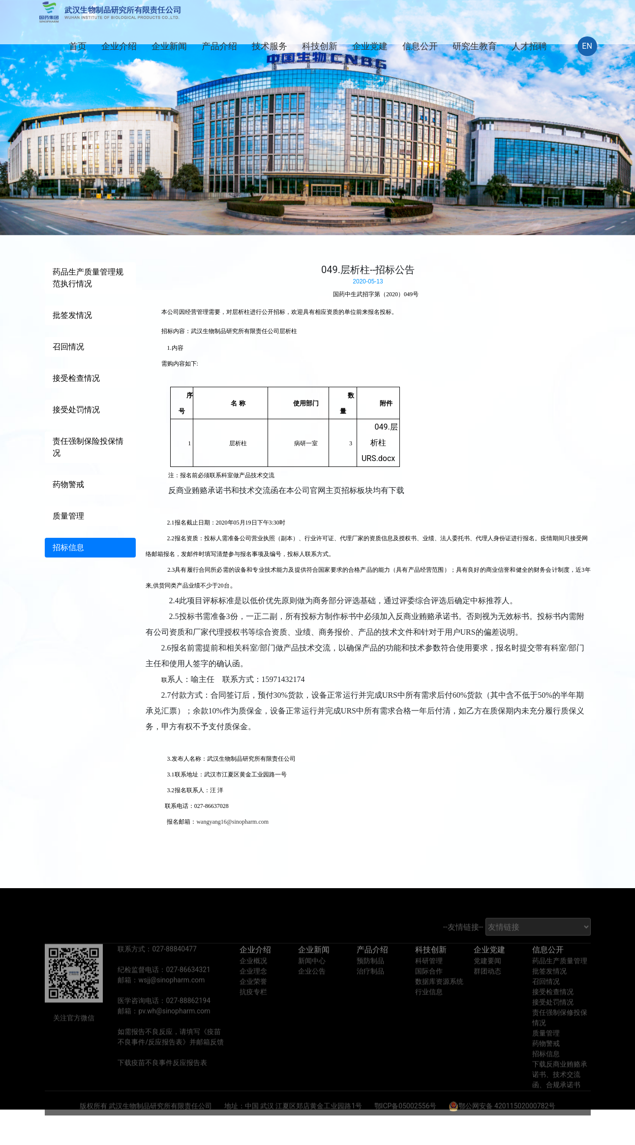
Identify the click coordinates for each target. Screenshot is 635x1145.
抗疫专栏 (253, 1009)
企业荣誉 (253, 998)
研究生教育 (475, 46)
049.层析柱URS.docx (380, 442)
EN (587, 46)
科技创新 (319, 46)
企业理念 (253, 988)
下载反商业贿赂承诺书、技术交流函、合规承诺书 (559, 1091)
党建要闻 (487, 978)
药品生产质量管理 (559, 978)
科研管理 (429, 978)
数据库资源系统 (439, 998)
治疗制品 (370, 988)
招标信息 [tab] (68, 547)
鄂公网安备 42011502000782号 (502, 1123)
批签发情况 (549, 988)
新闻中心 (312, 978)
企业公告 (312, 988)
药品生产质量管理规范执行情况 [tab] (88, 277)
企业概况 (253, 978)
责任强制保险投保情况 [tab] (88, 447)
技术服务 (269, 46)
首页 (78, 46)
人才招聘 (529, 46)
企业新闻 (169, 46)
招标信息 (546, 1071)
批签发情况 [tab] (72, 315)
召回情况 (546, 998)
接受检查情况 (553, 1009)
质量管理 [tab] (68, 516)
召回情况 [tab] (68, 346)
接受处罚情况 (553, 1019)
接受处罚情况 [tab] (76, 409)
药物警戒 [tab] (68, 484)
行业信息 (429, 1009)
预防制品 (370, 978)
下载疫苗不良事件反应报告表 (162, 1079)
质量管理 (546, 1050)
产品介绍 (219, 46)
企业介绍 (119, 46)
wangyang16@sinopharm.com (232, 821)
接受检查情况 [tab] (76, 378)
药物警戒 (546, 1060)
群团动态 (487, 988)
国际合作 (429, 988)
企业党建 (370, 46)
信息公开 (420, 46)
